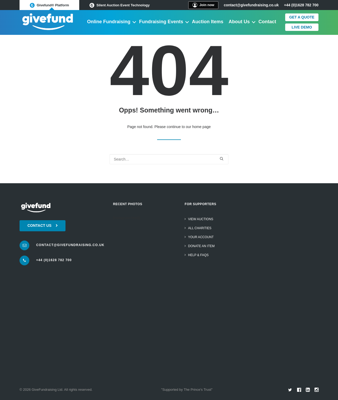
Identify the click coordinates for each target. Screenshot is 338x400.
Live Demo (302, 27)
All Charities (199, 228)
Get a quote (301, 17)
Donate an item (201, 246)
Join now (203, 5)
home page (201, 127)
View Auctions (200, 219)
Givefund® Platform (49, 5)
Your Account (201, 237)
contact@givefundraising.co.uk (251, 5)
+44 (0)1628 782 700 (54, 260)
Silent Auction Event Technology (120, 5)
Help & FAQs (198, 255)
